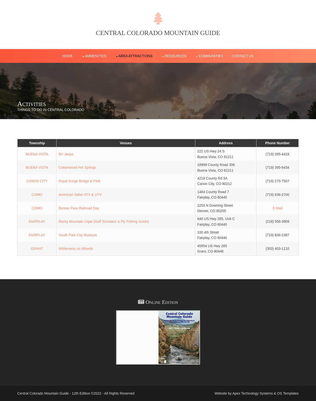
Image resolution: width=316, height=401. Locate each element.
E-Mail (277, 208)
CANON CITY (36, 181)
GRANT (37, 249)
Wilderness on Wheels (76, 249)
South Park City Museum (78, 235)
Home (67, 56)
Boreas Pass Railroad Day (79, 208)
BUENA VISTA (37, 154)
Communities (210, 56)
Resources (176, 56)
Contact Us (243, 56)
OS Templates (288, 393)
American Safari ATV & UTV (80, 195)
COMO (37, 195)
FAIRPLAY (37, 221)
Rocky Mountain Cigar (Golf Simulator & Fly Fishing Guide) (104, 221)
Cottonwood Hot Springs (77, 167)
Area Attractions (135, 56)
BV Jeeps (66, 154)
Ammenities (95, 56)
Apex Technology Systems (252, 393)
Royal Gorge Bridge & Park (79, 181)
